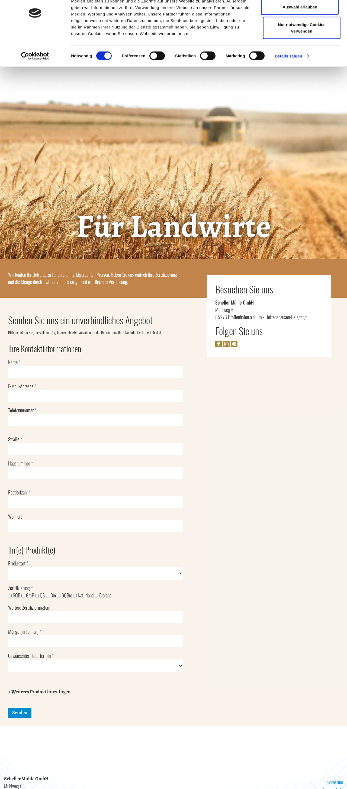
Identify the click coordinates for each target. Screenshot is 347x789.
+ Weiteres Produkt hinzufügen (39, 692)
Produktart (18, 563)
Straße (15, 439)
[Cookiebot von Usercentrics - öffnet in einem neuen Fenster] (35, 81)
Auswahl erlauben (299, 32)
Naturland (84, 595)
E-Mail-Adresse (22, 386)
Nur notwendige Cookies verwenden (302, 53)
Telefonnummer (22, 410)
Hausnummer (20, 463)
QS (40, 595)
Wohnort (16, 516)
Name (14, 362)
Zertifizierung (20, 588)
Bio (51, 595)
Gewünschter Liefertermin (31, 655)
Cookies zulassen (300, 14)
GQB (14, 595)
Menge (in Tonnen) (24, 631)
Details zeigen (288, 81)
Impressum (333, 782)
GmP (28, 595)
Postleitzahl (19, 492)
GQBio (65, 595)
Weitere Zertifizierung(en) (29, 607)
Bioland (103, 595)
